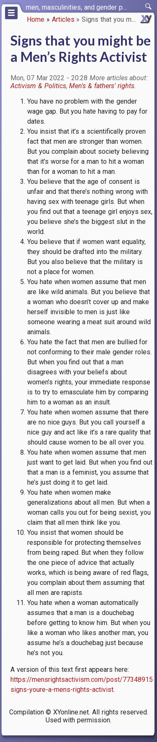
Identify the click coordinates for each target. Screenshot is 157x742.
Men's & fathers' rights (101, 86)
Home (35, 19)
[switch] (148, 7)
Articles (63, 19)
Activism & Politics (38, 86)
